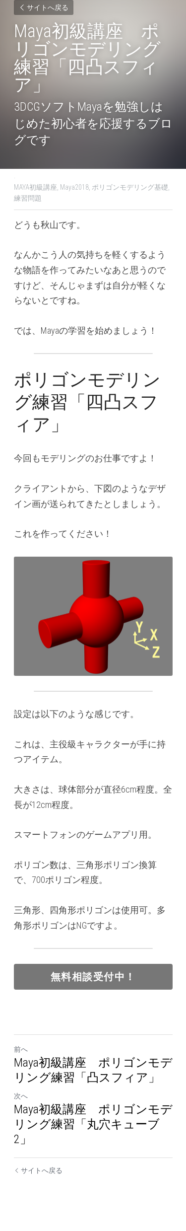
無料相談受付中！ (93, 977)
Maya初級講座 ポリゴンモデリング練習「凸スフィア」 (93, 1070)
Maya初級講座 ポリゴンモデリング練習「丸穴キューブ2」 (93, 1124)
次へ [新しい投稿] (21, 1096)
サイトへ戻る (43, 7)
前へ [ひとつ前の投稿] (21, 1049)
